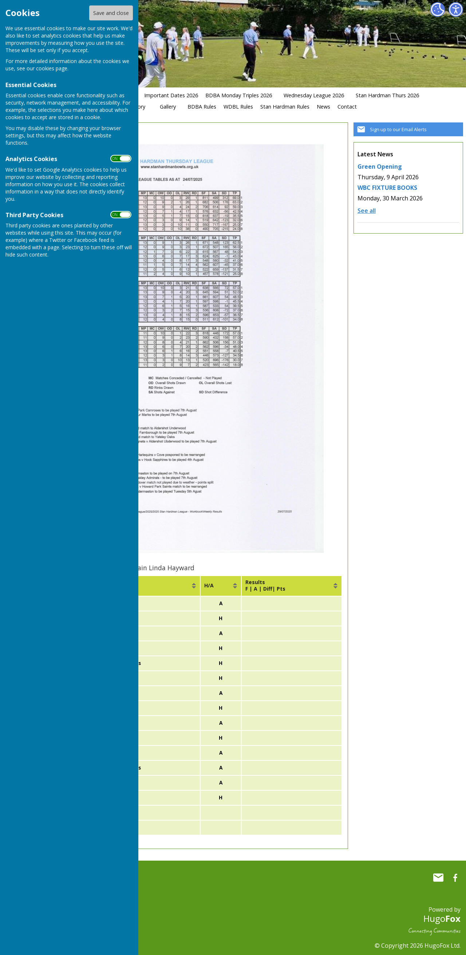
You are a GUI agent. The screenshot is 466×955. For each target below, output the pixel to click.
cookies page (51, 68)
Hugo (442, 915)
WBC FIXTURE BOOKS (387, 188)
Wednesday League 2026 (314, 95)
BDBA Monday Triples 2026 (238, 95)
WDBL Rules (238, 106)
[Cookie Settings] (437, 9)
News (323, 106)
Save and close (111, 12)
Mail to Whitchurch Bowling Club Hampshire (438, 874)
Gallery (168, 106)
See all (367, 211)
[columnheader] (143, 586)
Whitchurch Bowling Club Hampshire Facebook (455, 874)
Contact (347, 106)
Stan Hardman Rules (284, 106)
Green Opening (380, 167)
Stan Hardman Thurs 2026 (387, 95)
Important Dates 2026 (171, 95)
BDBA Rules (201, 106)
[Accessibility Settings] (456, 9)
